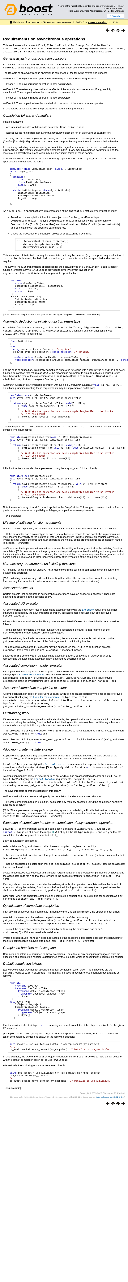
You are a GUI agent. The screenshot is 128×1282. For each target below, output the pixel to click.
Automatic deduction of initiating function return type (41, 332)
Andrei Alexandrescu (92, 11)
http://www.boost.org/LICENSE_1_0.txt (109, 1129)
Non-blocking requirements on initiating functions (39, 594)
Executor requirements (31, 703)
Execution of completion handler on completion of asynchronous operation (58, 848)
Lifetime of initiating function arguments (32, 553)
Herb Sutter (74, 11)
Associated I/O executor (21, 634)
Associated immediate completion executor (35, 716)
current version (97, 22)
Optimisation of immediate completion (31, 928)
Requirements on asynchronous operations (44, 39)
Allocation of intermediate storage (28, 776)
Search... (116, 16)
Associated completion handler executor (33, 695)
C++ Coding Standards (114, 11)
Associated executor (18, 619)
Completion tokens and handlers (27, 115)
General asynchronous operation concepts (34, 58)
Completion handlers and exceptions (30, 969)
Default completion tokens (22, 985)
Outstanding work (16, 741)
